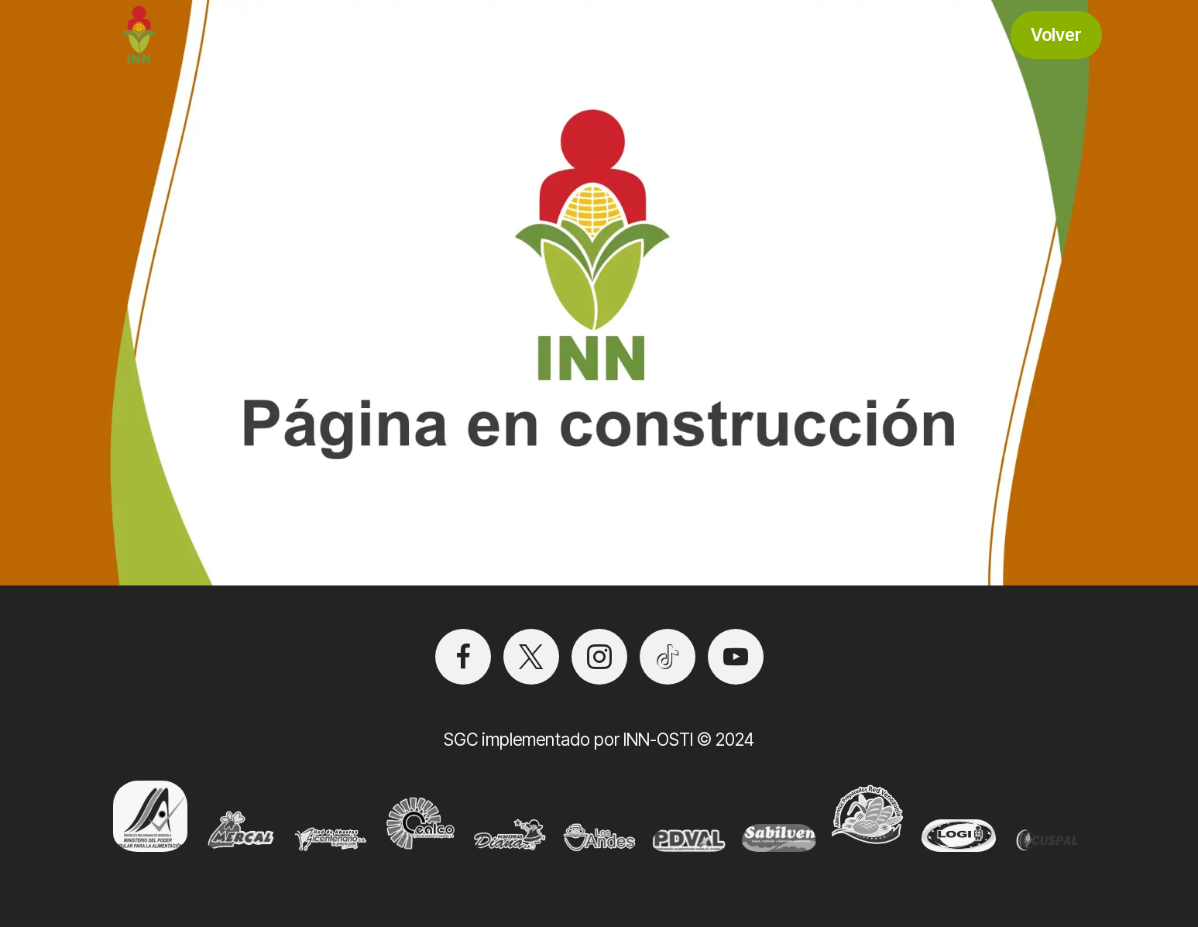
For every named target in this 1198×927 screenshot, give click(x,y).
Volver (1056, 34)
